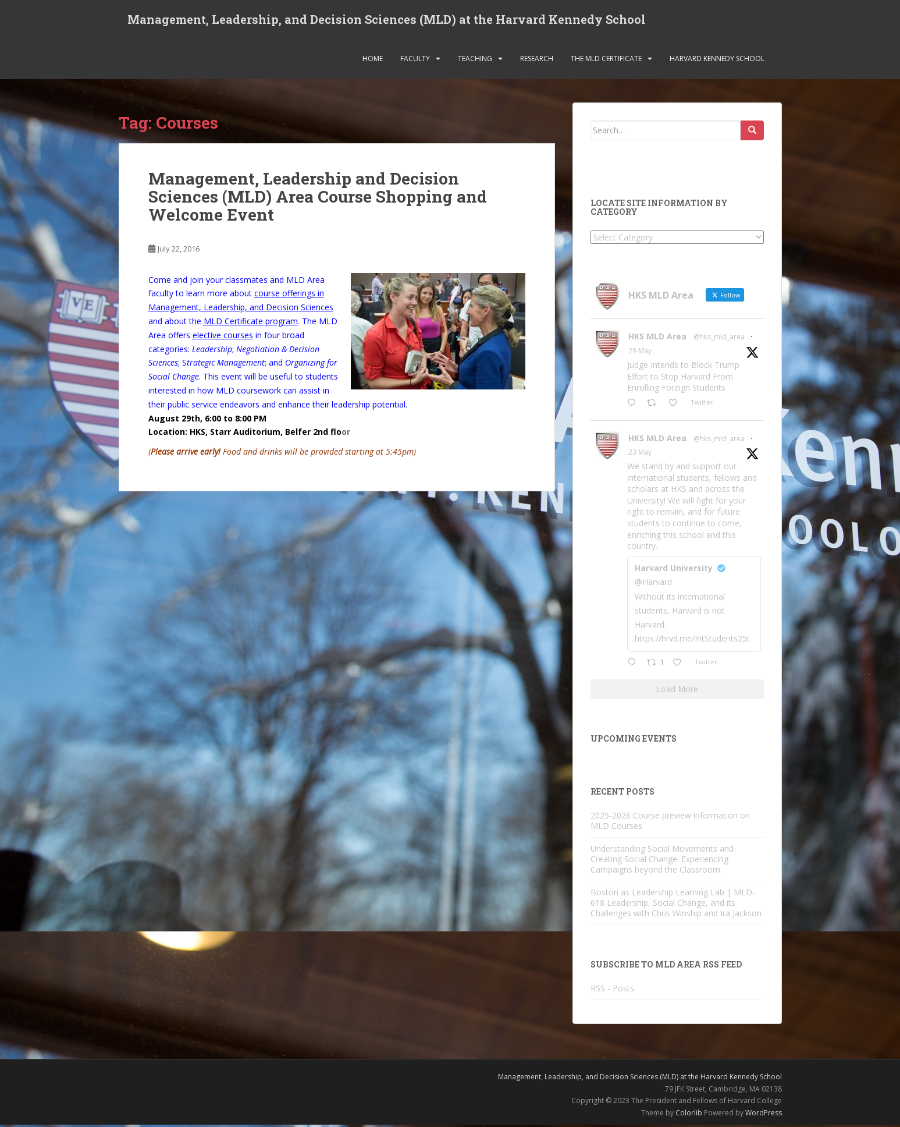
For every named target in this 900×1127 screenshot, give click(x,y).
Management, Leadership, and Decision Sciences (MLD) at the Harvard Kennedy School (386, 20)
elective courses (223, 337)
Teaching (475, 61)
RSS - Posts (612, 991)
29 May (640, 354)
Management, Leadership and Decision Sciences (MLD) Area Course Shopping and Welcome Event (317, 199)
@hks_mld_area (719, 340)
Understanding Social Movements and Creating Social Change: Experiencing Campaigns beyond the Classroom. (662, 861)
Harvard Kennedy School (717, 61)
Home (372, 61)
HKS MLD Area (657, 339)
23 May (640, 455)
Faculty (415, 61)
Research (536, 61)
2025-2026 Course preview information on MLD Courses (670, 823)
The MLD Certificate (606, 61)
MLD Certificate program (251, 323)
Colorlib (688, 1115)
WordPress (763, 1115)
